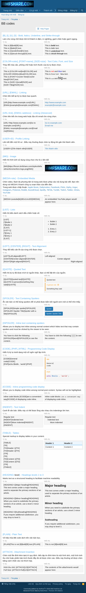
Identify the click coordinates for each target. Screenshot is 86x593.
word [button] (73, 335)
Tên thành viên (51, 148)
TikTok (49, 190)
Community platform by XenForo (43, 589)
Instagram (7, 190)
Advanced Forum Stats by (43, 590)
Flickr (63, 187)
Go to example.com (53, 123)
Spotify (43, 190)
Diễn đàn (20, 10)
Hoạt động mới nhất (8, 15)
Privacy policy (58, 584)
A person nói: (52, 285)
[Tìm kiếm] (82, 10)
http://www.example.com (55, 102)
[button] (25, 10)
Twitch (63, 190)
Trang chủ (7, 10)
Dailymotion (45, 187)
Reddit (24, 190)
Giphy (68, 187)
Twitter (70, 190)
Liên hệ (31, 584)
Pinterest (16, 190)
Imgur (74, 187)
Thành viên (48, 10)
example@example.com (55, 105)
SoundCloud (33, 190)
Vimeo (76, 190)
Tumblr (56, 190)
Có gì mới (33, 10)
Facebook (55, 187)
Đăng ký (21, 15)
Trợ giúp (68, 584)
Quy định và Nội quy (43, 584)
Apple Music (33, 187)
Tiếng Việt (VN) (8, 584)
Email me (49, 125)
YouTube (6, 193)
